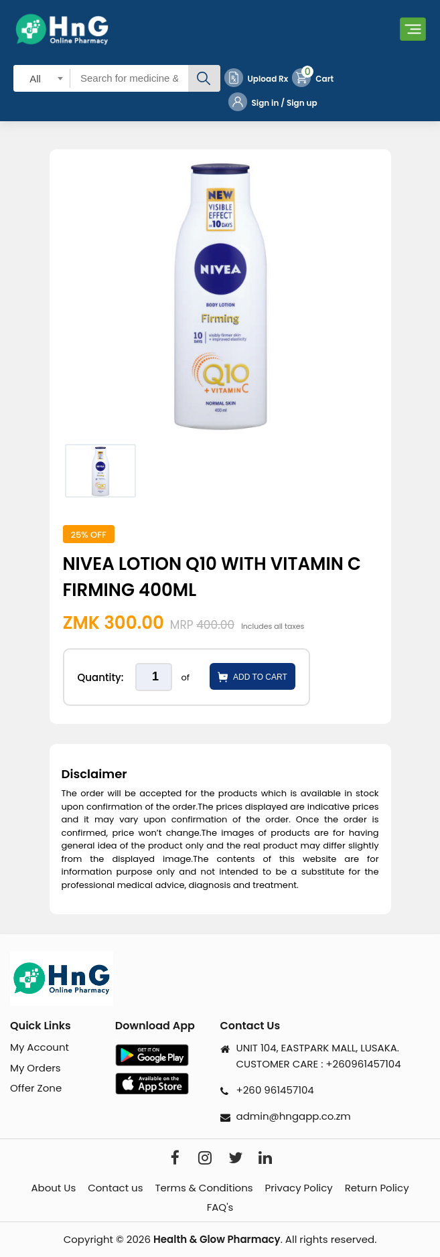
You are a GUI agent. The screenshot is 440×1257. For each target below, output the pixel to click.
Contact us (115, 1188)
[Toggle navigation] (413, 29)
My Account (39, 1047)
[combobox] (41, 78)
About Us (53, 1188)
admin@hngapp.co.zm (293, 1116)
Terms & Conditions (203, 1188)
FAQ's (220, 1207)
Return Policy (377, 1188)
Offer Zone (36, 1088)
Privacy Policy (299, 1188)
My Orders (35, 1068)
